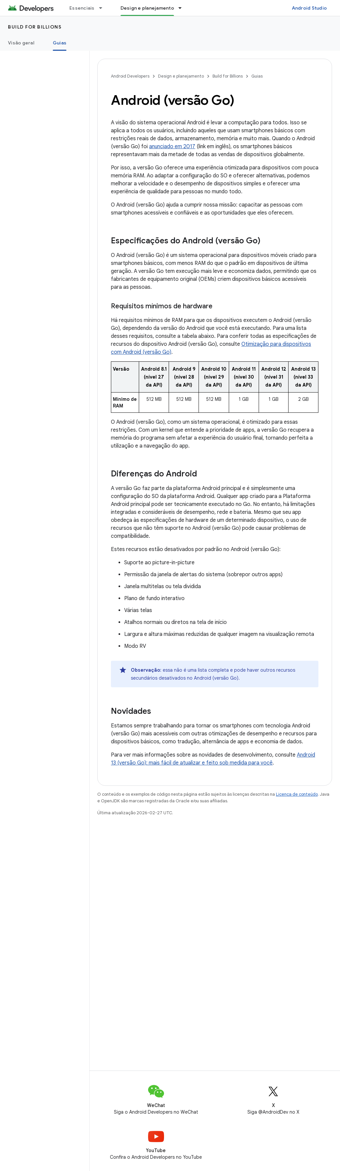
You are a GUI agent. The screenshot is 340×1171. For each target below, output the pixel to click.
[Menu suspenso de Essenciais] (104, 8)
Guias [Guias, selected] (59, 43)
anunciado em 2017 (172, 146)
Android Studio (309, 8)
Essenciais (82, 8)
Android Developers (130, 76)
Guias (257, 76)
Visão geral (21, 43)
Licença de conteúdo (297, 794)
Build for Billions (34, 27)
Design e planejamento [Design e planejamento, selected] (147, 8)
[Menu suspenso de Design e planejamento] (183, 8)
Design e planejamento (181, 76)
